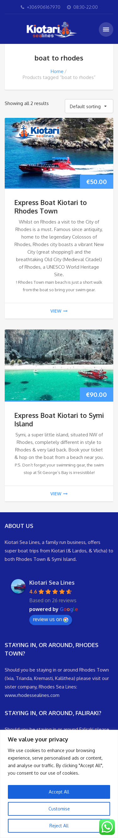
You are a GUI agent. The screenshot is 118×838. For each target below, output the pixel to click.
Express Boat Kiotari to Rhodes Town (50, 206)
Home (57, 71)
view (59, 311)
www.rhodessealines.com (32, 695)
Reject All (59, 825)
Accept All (59, 791)
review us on (50, 619)
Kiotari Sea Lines (52, 582)
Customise (59, 808)
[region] (59, 784)
